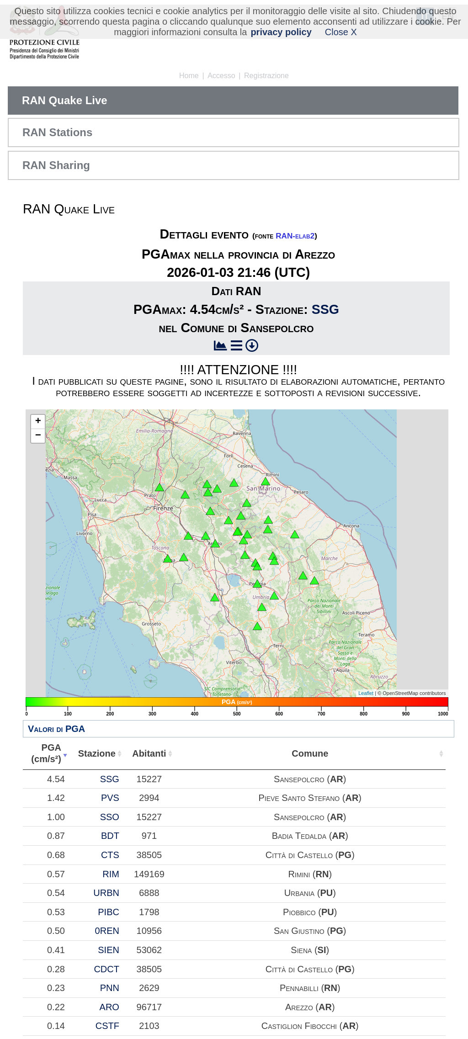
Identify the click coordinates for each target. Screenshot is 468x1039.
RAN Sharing (56, 165)
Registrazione (266, 76)
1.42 (121, 820)
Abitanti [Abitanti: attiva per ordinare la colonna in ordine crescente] (330, 753)
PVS (250, 820)
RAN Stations (57, 132)
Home (189, 76)
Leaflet (365, 693)
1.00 (121, 856)
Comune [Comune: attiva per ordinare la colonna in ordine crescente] (419, 753)
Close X (341, 32)
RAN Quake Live (64, 100)
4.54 (121, 784)
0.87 (121, 892)
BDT (250, 892)
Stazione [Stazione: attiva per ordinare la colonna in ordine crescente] (242, 753)
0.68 (121, 933)
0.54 (121, 988)
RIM (251, 964)
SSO (250, 856)
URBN (247, 988)
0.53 (121, 1018)
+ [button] (38, 422)
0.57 (121, 964)
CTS (250, 933)
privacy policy (280, 32)
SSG (325, 309)
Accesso (221, 76)
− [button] (38, 436)
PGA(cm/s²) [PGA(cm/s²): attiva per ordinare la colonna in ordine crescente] (113, 753)
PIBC (249, 1018)
